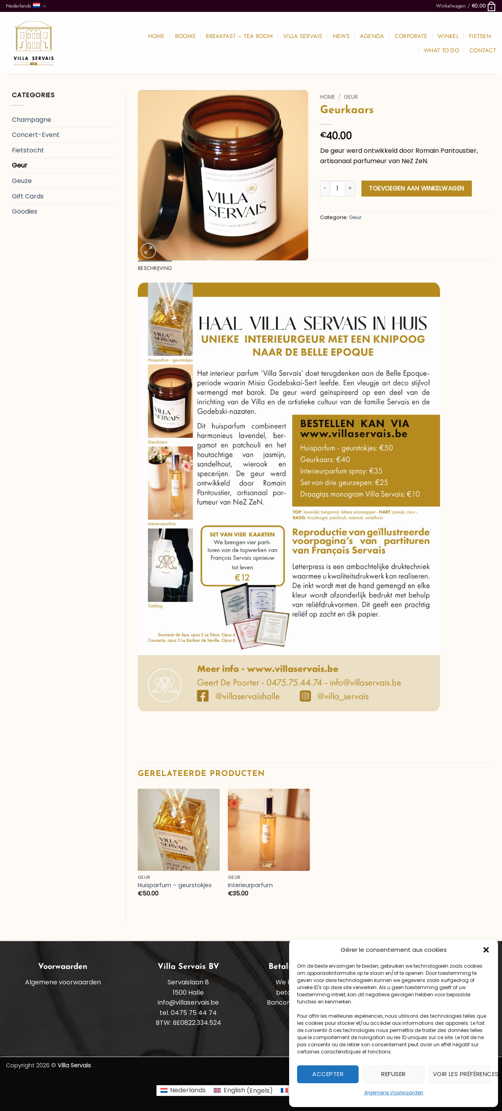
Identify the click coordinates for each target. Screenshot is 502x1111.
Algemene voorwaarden (63, 982)
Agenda (372, 36)
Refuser (393, 1074)
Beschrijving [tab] (155, 268)
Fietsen (480, 36)
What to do (441, 50)
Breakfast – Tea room (239, 36)
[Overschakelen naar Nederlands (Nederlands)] (183, 1090)
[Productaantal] (338, 188)
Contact (482, 50)
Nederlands (26, 6)
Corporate (411, 36)
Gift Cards (28, 196)
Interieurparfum (250, 885)
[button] (486, 950)
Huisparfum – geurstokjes (175, 885)
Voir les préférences (461, 1074)
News (341, 36)
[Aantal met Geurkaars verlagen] (325, 188)
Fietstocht (28, 150)
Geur (19, 165)
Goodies (24, 211)
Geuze (22, 180)
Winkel (448, 36)
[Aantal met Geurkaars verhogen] (350, 188)
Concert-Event (36, 134)
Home (156, 36)
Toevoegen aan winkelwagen (416, 188)
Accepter (328, 1074)
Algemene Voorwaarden (393, 1092)
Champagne (31, 119)
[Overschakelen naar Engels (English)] (243, 1090)
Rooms (185, 36)
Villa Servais (302, 36)
